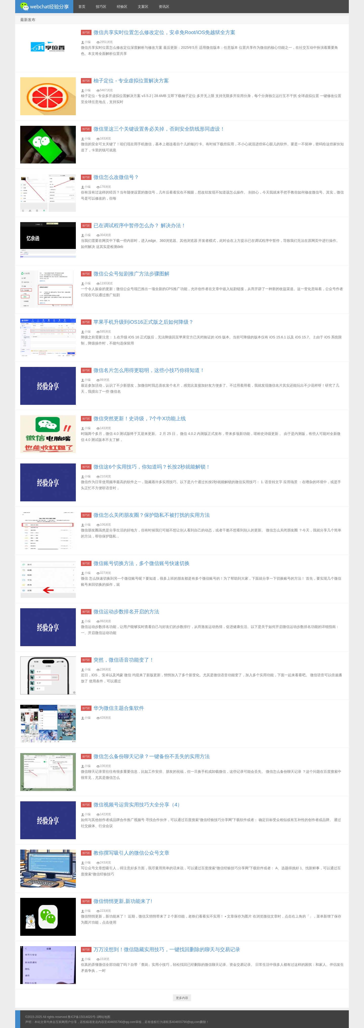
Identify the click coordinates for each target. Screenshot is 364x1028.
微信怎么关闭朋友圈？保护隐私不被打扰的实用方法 (152, 515)
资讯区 (164, 7)
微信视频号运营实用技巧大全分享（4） (138, 804)
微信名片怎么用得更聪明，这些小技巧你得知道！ (149, 370)
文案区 (143, 7)
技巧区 (101, 7)
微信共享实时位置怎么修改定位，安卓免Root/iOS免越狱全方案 (164, 32)
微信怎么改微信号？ (116, 177)
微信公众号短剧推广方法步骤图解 (131, 273)
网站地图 (104, 1017)
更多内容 (182, 998)
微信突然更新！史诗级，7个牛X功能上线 (140, 418)
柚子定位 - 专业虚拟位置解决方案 (131, 80)
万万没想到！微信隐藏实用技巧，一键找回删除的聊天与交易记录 (167, 949)
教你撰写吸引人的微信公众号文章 (131, 853)
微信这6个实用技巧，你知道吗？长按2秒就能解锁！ (152, 467)
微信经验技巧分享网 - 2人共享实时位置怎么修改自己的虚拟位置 (44, 6)
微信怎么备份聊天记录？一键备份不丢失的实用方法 (152, 756)
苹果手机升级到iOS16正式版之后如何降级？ (144, 322)
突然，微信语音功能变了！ (124, 660)
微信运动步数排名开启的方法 (126, 611)
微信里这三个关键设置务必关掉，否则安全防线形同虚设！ (159, 129)
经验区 (122, 7)
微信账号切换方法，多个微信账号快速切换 (142, 563)
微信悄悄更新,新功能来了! (123, 901)
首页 (81, 7)
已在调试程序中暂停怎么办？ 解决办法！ (140, 225)
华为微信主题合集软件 (119, 708)
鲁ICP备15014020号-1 (83, 1017)
